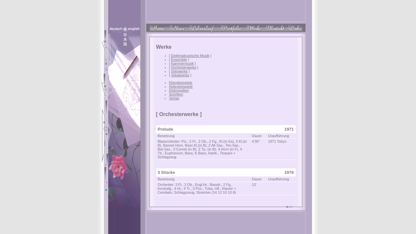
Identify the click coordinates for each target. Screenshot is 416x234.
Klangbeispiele (180, 82)
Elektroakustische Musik (190, 56)
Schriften (176, 94)
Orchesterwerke (183, 67)
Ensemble (179, 59)
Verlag (174, 98)
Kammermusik (182, 63)
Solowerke (179, 71)
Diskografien (179, 90)
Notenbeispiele (181, 86)
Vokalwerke (180, 75)
